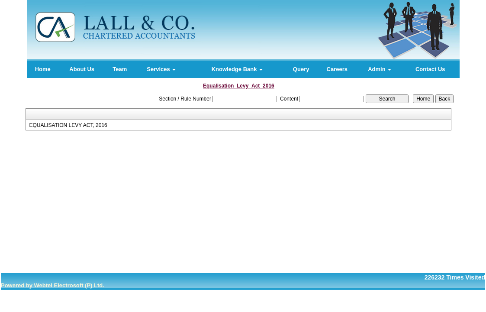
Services (161, 69)
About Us (81, 69)
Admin (379, 69)
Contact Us (430, 69)
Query (301, 69)
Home (43, 69)
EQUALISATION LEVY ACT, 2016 (68, 125)
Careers (337, 69)
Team (120, 69)
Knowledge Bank (237, 69)
